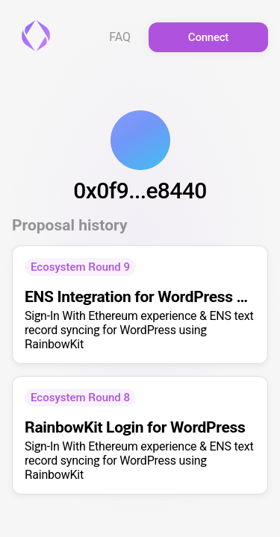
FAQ (120, 37)
